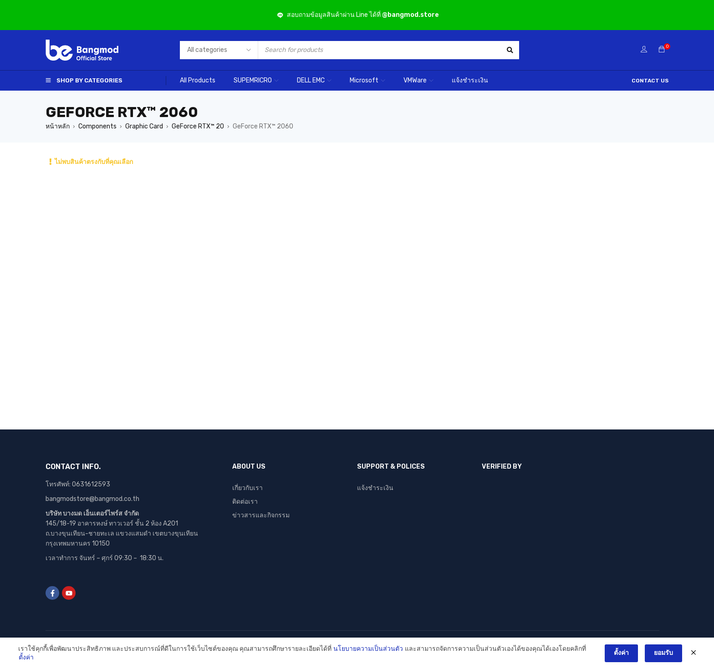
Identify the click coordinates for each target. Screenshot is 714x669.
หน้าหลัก (58, 126)
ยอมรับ (663, 653)
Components (97, 126)
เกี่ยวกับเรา (247, 488)
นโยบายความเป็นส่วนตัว (368, 649)
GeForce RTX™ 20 (198, 126)
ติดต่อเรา (245, 502)
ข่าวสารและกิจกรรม (261, 515)
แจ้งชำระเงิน (375, 488)
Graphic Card (144, 126)
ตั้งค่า (26, 657)
